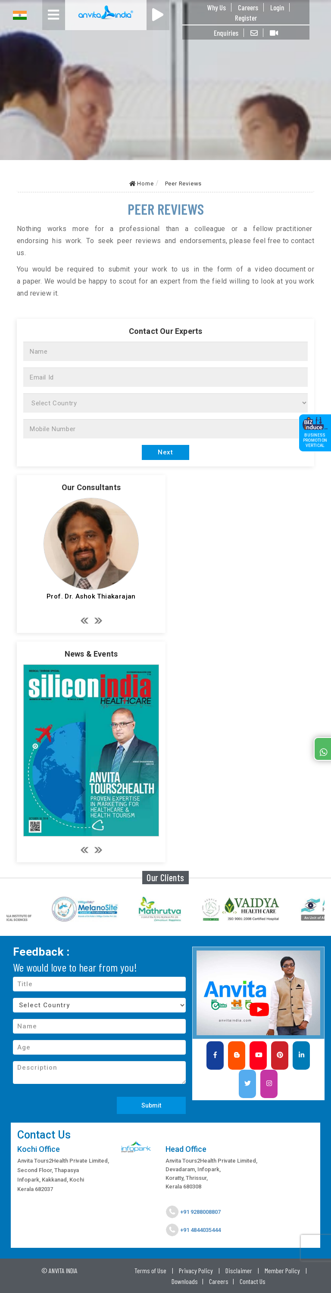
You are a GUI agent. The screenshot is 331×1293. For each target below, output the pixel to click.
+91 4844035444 (200, 1230)
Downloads (185, 1281)
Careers (248, 7)
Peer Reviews (183, 183)
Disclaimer (238, 1270)
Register (246, 17)
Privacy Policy (196, 1270)
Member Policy (282, 1270)
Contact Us (252, 1281)
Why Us (216, 7)
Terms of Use (150, 1270)
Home (141, 183)
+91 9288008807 (200, 1212)
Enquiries (226, 32)
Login (277, 7)
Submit (151, 1105)
